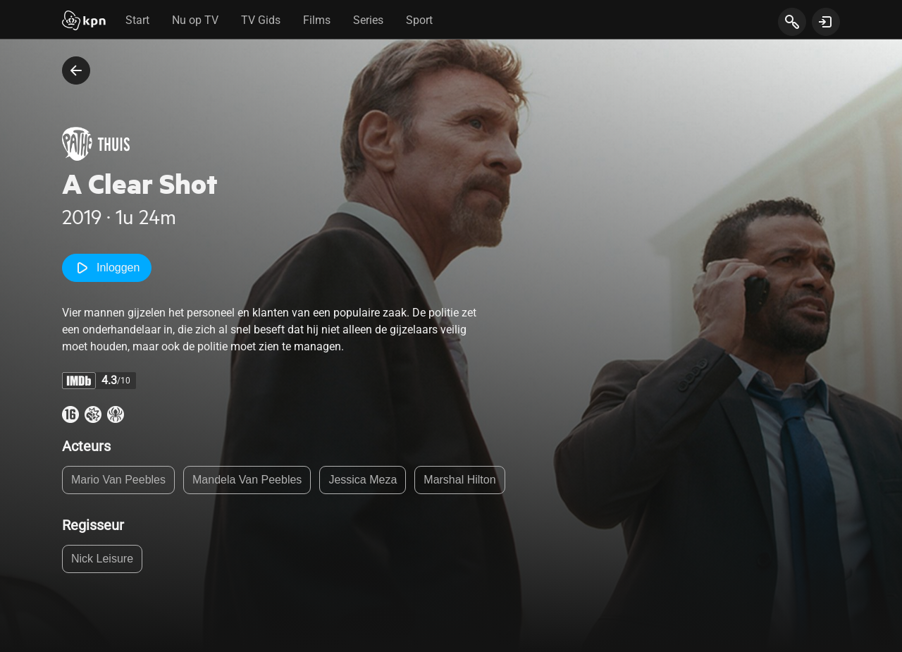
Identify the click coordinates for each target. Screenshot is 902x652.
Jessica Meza (362, 480)
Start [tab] (137, 20)
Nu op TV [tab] (195, 20)
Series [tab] (368, 20)
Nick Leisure (102, 559)
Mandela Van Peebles (247, 480)
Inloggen (107, 268)
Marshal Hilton (459, 480)
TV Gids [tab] (260, 20)
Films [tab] (316, 20)
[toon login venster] (826, 22)
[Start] (84, 22)
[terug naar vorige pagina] (76, 70)
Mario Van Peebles (118, 480)
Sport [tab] (419, 20)
